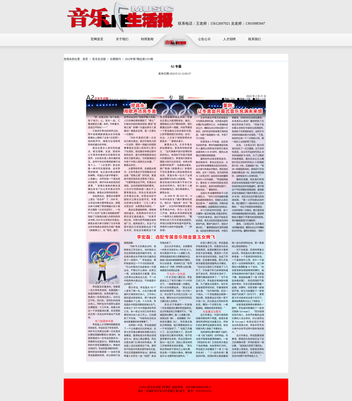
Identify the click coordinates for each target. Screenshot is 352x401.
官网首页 (97, 39)
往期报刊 (115, 59)
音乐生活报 (99, 59)
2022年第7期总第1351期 (139, 59)
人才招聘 (229, 39)
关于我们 (122, 39)
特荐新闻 (147, 39)
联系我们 (254, 39)
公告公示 (204, 39)
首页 (85, 59)
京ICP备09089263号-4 (198, 387)
